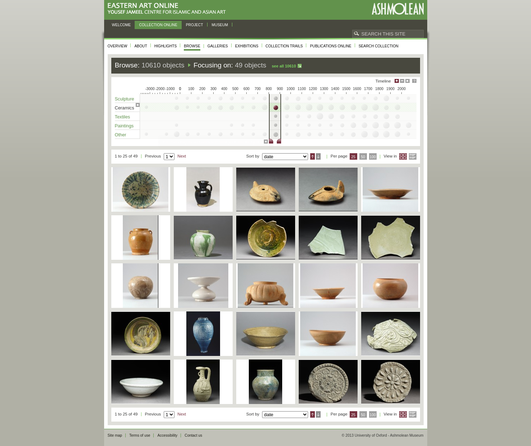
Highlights (165, 46)
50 (363, 157)
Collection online (158, 25)
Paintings (124, 125)
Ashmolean (398, 9)
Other (120, 134)
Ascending (312, 156)
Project (194, 25)
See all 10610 (284, 66)
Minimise (402, 81)
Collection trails (284, 46)
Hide (407, 81)
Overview (117, 46)
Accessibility (167, 435)
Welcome (121, 25)
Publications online (330, 46)
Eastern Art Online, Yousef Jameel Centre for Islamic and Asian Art (168, 9)
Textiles (122, 116)
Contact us (193, 435)
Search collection (379, 46)
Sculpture (124, 99)
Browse (192, 46)
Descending (318, 156)
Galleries (218, 46)
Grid (403, 156)
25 (353, 157)
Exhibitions (246, 46)
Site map (115, 435)
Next (181, 156)
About (140, 46)
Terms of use (139, 435)
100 (372, 157)
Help (414, 81)
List (412, 156)
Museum (220, 25)
